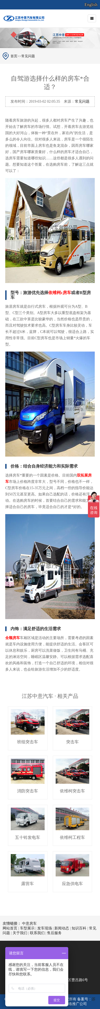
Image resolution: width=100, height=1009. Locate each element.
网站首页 (10, 928)
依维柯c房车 (59, 292)
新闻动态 (61, 928)
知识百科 (79, 928)
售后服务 (54, 933)
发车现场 (44, 928)
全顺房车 (12, 638)
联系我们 (37, 933)
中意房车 (29, 924)
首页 (13, 56)
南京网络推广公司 (72, 1004)
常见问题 (28, 56)
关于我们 (20, 933)
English (91, 4)
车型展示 (27, 928)
